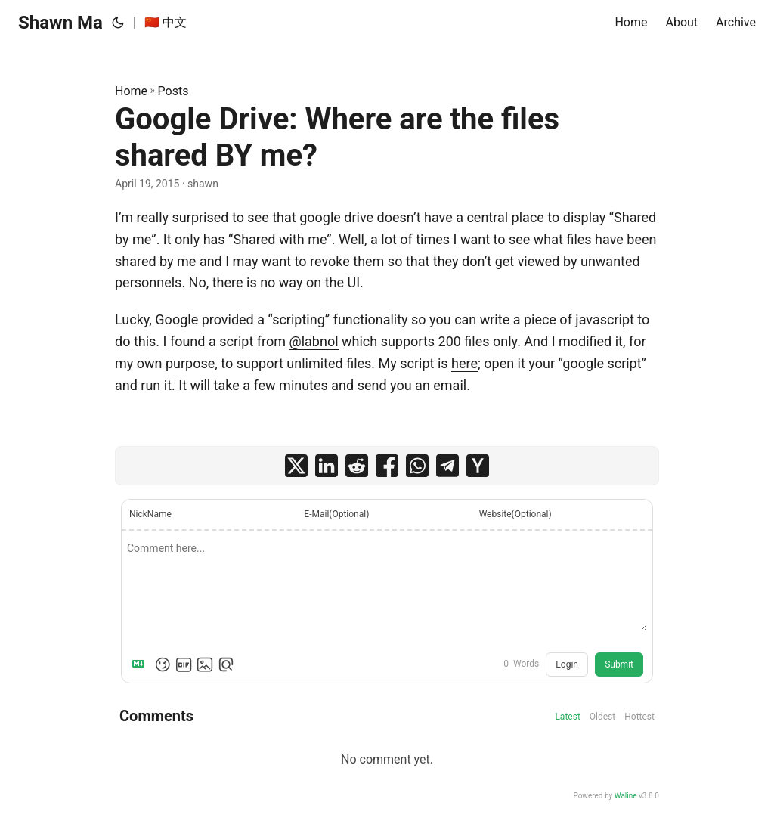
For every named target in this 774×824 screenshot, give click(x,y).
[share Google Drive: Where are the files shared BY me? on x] (296, 465)
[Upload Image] (205, 664)
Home (131, 91)
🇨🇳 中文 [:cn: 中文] (165, 22)
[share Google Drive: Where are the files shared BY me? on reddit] (356, 465)
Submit (619, 664)
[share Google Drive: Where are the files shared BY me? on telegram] (447, 465)
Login (567, 664)
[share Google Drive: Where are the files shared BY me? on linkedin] (326, 465)
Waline (626, 795)
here (464, 363)
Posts (173, 91)
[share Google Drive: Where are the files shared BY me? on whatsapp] (417, 465)
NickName (150, 514)
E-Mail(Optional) (336, 514)
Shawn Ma (60, 22)
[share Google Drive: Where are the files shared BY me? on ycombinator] (477, 465)
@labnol (314, 341)
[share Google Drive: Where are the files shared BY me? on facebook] (387, 465)
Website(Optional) (515, 514)
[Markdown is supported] (141, 664)
